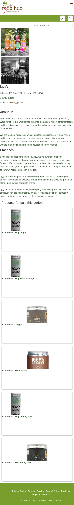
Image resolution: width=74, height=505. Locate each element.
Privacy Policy (19, 491)
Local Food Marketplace (49, 500)
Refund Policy (52, 491)
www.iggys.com (16, 102)
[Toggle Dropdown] (63, 18)
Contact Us (44, 494)
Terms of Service (36, 491)
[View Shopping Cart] (70, 18)
